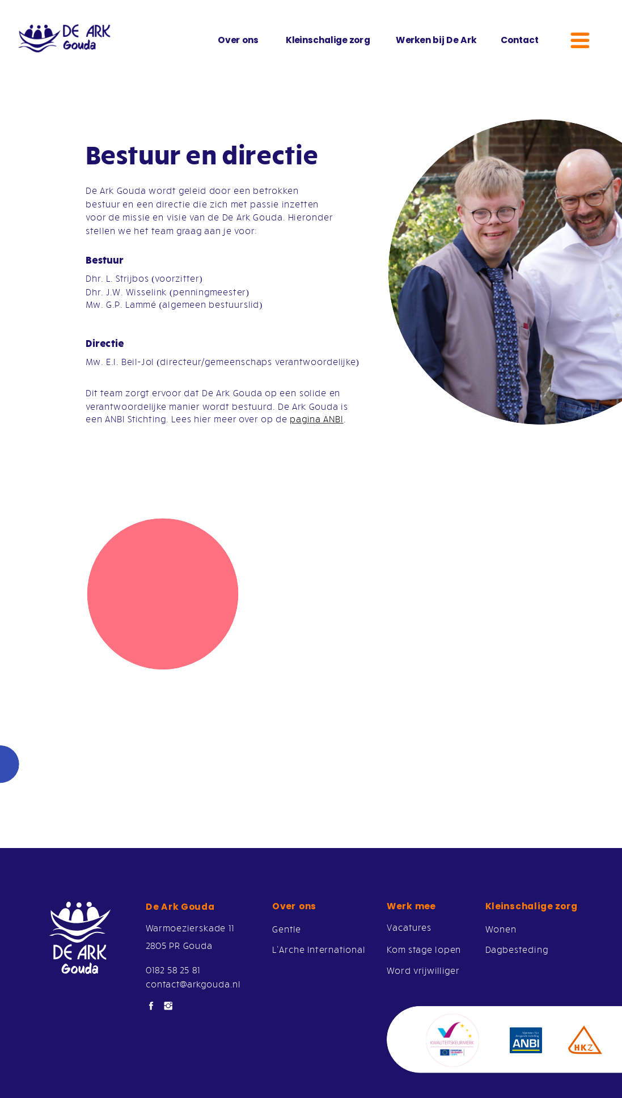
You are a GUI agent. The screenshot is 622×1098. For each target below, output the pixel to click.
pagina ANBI (316, 418)
